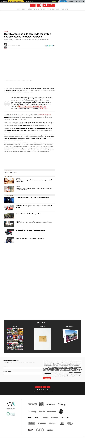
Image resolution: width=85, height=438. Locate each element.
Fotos (66, 9)
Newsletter (28, 1)
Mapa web (50, 392)
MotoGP (19, 9)
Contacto (34, 392)
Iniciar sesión (70, 1)
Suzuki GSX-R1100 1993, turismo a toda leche (30, 238)
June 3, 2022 (42, 108)
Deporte (24, 9)
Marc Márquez (13, 172)
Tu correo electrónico (7, 371)
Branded (12, 197)
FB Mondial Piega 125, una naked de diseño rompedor (32, 197)
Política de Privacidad (61, 363)
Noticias (49, 9)
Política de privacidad (40, 392)
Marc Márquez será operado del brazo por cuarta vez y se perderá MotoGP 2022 (34, 180)
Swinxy (5, 48)
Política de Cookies (70, 363)
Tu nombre (5, 365)
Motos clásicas (11, 230)
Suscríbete (63, 1)
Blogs (62, 9)
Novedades (36, 9)
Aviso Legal (55, 363)
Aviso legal (46, 392)
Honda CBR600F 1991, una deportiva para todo (30, 230)
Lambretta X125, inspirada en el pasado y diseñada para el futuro (34, 206)
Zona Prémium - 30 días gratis (16, 1)
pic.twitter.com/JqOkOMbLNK (35, 106)
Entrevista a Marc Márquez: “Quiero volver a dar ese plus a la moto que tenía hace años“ (34, 188)
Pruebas (30, 9)
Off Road (43, 9)
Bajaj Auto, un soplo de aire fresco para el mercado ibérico (34, 222)
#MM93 (22, 106)
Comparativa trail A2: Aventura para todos (29, 214)
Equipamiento (56, 9)
